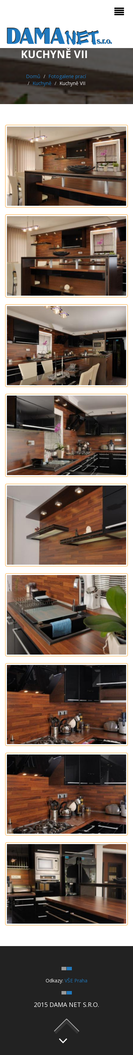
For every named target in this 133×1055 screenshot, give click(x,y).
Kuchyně (41, 83)
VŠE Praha (76, 980)
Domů (33, 76)
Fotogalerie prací (67, 76)
